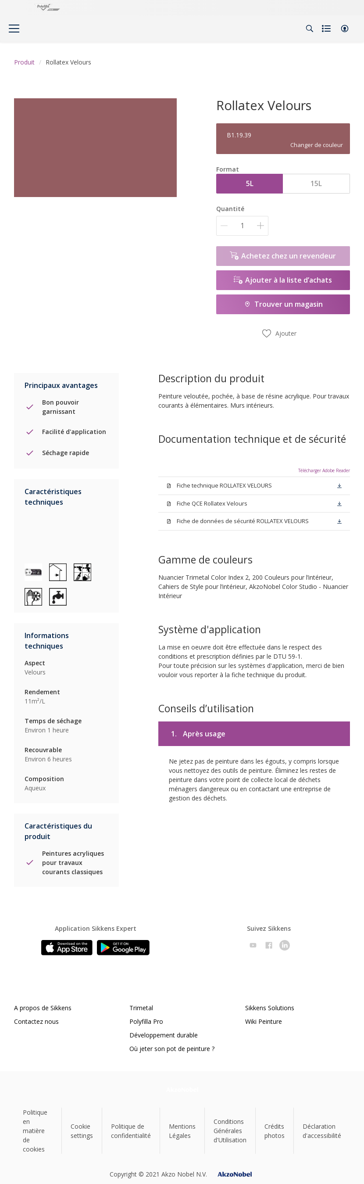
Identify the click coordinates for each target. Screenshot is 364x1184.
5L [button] (249, 183)
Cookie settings (82, 1131)
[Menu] (14, 28)
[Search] (309, 28)
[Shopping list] (327, 28)
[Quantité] (242, 226)
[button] (344, 28)
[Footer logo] (182, 1089)
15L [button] (316, 183)
